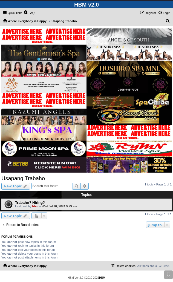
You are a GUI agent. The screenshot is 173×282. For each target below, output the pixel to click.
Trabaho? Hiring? (30, 202)
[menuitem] (29, 13)
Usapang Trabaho (23, 178)
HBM (102, 277)
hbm (35, 206)
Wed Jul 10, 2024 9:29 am (59, 206)
